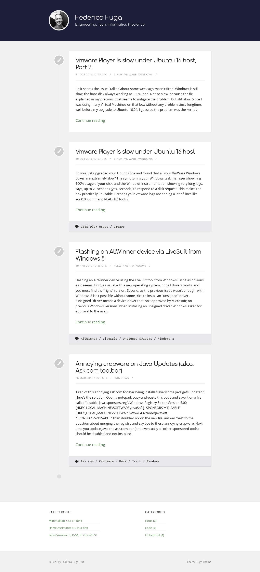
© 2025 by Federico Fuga (64, 562)
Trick (136, 461)
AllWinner (122, 266)
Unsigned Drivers (137, 339)
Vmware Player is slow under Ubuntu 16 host (135, 152)
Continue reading (90, 120)
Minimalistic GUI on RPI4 (65, 521)
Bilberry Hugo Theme (198, 562)
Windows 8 (166, 339)
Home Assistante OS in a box (68, 528)
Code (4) (150, 528)
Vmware (130, 74)
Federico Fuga (98, 17)
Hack (123, 461)
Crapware (106, 461)
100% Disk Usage (94, 227)
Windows (145, 74)
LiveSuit (110, 339)
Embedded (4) (154, 535)
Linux (118, 74)
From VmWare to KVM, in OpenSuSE (73, 535)
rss (82, 562)
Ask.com (87, 461)
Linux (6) (150, 521)
